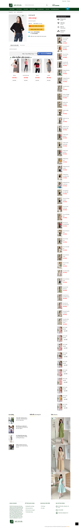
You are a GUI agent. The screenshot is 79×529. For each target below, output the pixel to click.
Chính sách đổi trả (29, 508)
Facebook (45, 53)
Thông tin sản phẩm (14, 45)
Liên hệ (64, 329)
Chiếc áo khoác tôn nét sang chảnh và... (24, 444)
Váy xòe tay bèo (66, 270)
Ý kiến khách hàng (29, 511)
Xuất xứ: (30, 23)
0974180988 (55, 5)
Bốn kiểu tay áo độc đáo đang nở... (23, 426)
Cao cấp (63, 23)
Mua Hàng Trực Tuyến (36, 29)
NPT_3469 (65, 344)
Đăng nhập (64, 1)
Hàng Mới (59, 35)
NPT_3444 (65, 378)
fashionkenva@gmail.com (63, 512)
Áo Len (37, 75)
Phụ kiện (42, 508)
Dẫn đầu (63, 19)
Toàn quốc (63, 31)
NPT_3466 (65, 353)
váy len (48, 75)
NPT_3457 (65, 361)
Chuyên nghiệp (63, 27)
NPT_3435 (65, 395)
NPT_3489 (65, 335)
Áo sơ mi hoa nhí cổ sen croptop (65, 40)
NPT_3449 (65, 370)
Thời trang (43, 506)
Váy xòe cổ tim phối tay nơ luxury (66, 321)
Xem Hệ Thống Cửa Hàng (36, 26)
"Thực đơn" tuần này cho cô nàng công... (24, 417)
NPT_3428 (65, 404)
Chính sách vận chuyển (30, 510)
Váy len (14, 75)
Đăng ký (68, 1)
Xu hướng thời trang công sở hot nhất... (24, 435)
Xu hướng (11, 414)
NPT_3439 (65, 387)
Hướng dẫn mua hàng (30, 506)
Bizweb (67, 526)
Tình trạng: (35, 23)
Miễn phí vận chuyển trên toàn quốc (38, 36)
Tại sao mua (22, 45)
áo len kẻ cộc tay (26, 75)
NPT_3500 (65, 327)
